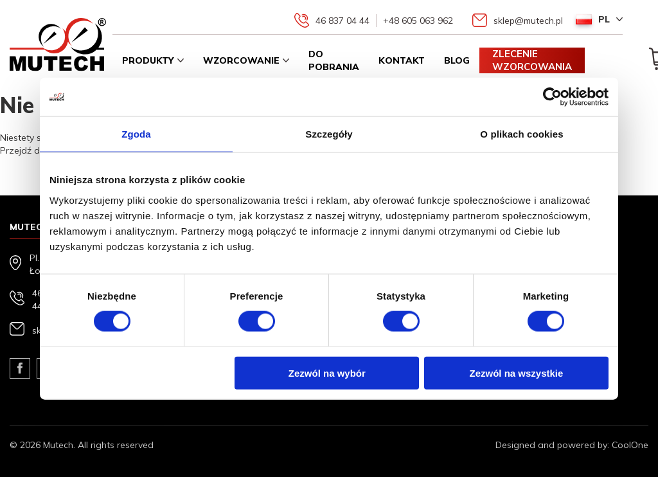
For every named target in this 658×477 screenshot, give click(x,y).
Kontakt (401, 60)
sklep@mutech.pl (528, 20)
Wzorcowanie (241, 60)
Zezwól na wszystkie (517, 372)
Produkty (148, 60)
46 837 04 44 (342, 20)
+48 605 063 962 (418, 20)
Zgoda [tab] (136, 134)
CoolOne (630, 445)
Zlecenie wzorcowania (532, 60)
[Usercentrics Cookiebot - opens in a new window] (552, 97)
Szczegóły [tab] (328, 134)
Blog (457, 60)
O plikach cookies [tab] (521, 134)
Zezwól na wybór (327, 372)
